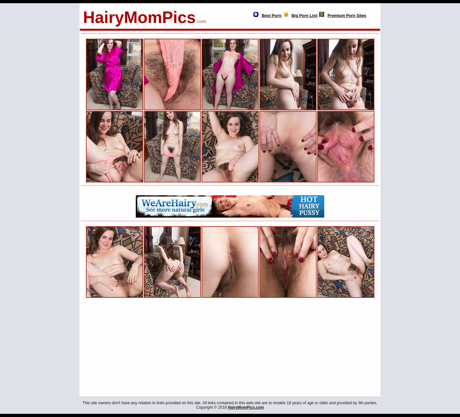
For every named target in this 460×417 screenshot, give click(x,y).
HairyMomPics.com (246, 407)
